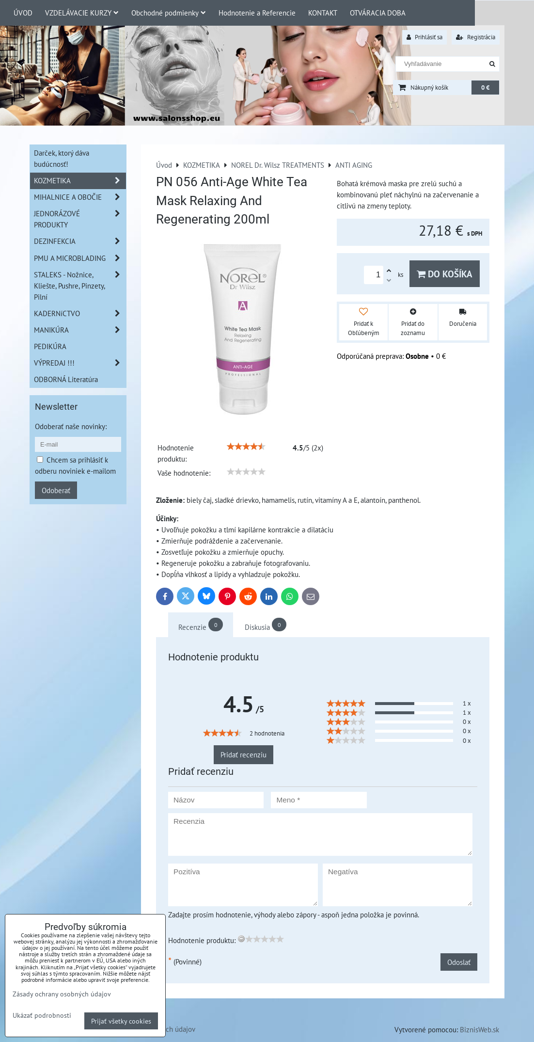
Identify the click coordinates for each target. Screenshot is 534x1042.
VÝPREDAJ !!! (80, 363)
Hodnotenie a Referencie (257, 12)
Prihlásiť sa (424, 37)
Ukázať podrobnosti (42, 1015)
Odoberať (56, 490)
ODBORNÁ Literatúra (66, 379)
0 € (485, 87)
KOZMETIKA (80, 181)
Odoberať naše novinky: (71, 426)
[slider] (246, 446)
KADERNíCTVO (80, 313)
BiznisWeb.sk (479, 1029)
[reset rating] (241, 939)
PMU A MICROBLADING (80, 258)
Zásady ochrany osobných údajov (62, 993)
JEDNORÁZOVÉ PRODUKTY (80, 219)
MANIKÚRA (80, 330)
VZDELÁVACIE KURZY (82, 12)
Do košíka (444, 274)
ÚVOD (23, 12)
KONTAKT (322, 12)
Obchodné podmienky (168, 12)
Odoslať (459, 962)
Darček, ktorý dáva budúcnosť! (61, 158)
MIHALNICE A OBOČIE (80, 197)
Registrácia (475, 37)
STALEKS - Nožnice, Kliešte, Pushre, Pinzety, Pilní (80, 286)
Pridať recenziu (243, 754)
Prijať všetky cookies (121, 1021)
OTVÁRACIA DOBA (378, 12)
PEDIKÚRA (50, 346)
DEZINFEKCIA (80, 241)
